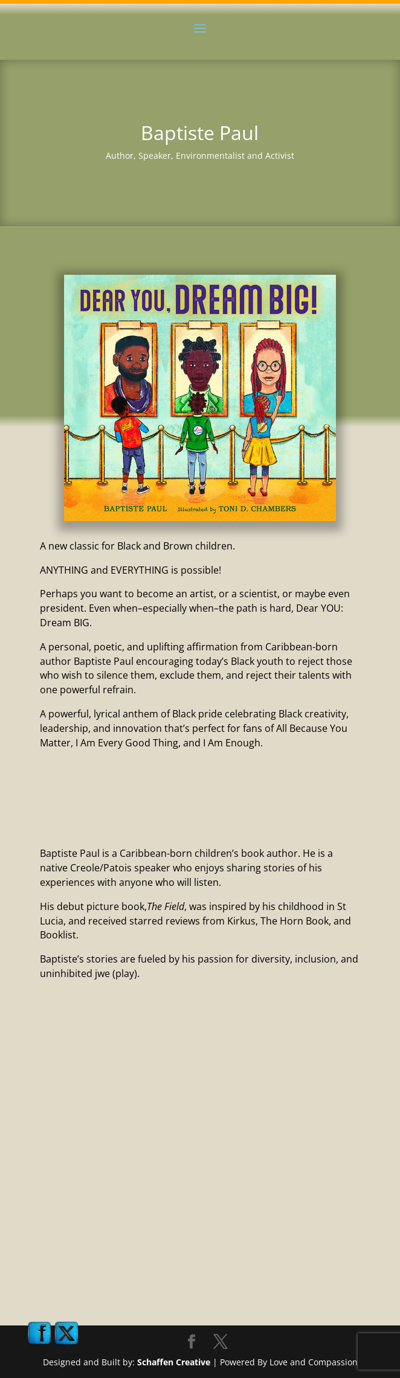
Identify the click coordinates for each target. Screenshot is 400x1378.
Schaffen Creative (173, 1362)
